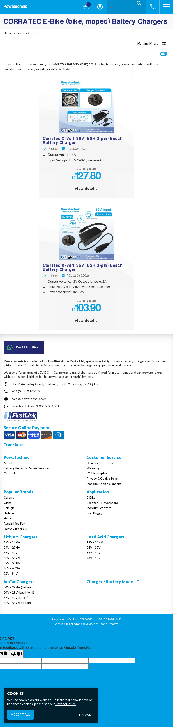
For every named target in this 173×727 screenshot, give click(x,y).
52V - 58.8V (12, 563)
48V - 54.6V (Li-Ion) (17, 603)
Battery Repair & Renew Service (26, 468)
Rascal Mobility (14, 523)
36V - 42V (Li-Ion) (16, 598)
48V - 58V (93, 558)
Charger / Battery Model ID (112, 581)
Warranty (93, 468)
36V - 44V (93, 553)
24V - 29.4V (12, 547)
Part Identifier (23, 347)
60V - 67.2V (12, 568)
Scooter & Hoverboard (102, 503)
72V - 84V (11, 573)
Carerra (9, 497)
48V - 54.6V (12, 558)
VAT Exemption (97, 473)
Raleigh (9, 508)
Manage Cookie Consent (103, 484)
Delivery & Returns (99, 463)
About (8, 463)
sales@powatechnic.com (29, 399)
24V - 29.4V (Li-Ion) (17, 587)
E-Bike (91, 497)
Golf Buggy (94, 513)
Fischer (9, 518)
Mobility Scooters (98, 508)
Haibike (9, 513)
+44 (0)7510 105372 (26, 391)
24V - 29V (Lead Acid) (19, 592)
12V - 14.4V (94, 542)
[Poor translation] (16, 654)
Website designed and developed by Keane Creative (86, 624)
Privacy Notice (65, 704)
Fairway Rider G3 (15, 529)
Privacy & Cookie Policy (102, 478)
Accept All (20, 714)
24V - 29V (93, 547)
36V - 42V (11, 553)
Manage (85, 714)
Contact (9, 473)
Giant (7, 503)
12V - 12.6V (12, 542)
